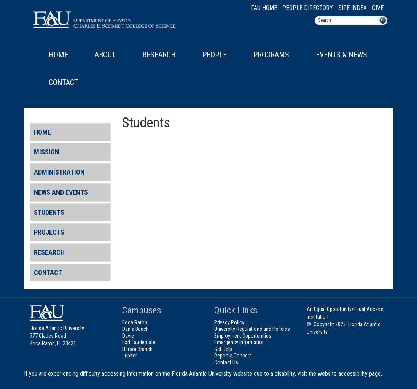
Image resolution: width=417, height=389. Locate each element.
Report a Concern (233, 355)
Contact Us (226, 362)
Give (378, 7)
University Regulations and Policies (252, 329)
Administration (59, 172)
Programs (271, 54)
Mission (46, 152)
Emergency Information (239, 342)
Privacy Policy (229, 322)
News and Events (61, 192)
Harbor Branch (137, 349)
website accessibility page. (350, 373)
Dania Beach (135, 329)
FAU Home (264, 7)
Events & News (341, 54)
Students (49, 212)
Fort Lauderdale (138, 342)
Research (159, 54)
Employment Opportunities (242, 336)
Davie (128, 336)
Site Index (352, 7)
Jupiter (129, 355)
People (214, 54)
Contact (63, 82)
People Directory (307, 7)
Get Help (223, 349)
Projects (49, 232)
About (105, 54)
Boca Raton (134, 322)
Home (58, 54)
